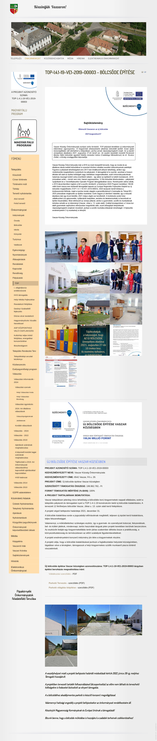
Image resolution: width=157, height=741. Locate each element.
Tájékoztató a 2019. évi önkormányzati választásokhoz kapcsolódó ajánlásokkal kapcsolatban (25, 467)
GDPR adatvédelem (22, 492)
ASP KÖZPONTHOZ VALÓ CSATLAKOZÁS (24, 329)
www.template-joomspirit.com (155, 731)
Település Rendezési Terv (24, 351)
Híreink (81, 58)
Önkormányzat (33, 58)
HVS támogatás (21, 295)
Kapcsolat (17, 269)
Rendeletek (18, 264)
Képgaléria (17, 541)
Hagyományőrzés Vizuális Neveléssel (25, 322)
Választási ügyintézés (24, 404)
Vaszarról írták (19, 546)
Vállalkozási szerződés (60, 574)
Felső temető (19, 203)
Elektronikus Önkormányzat (103, 58)
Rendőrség (18, 273)
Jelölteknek (21, 421)
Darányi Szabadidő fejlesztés (22, 310)
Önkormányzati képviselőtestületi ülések (24, 528)
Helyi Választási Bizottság (23, 398)
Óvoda (17, 221)
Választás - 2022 (21, 435)
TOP (17, 283)
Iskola (16, 230)
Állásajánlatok (19, 259)
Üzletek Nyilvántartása (23, 504)
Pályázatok (18, 278)
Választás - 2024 (21, 431)
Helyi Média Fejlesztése (24, 299)
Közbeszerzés (19, 365)
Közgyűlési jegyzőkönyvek (25, 522)
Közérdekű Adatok (54, 58)
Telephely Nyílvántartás (23, 508)
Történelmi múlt (20, 184)
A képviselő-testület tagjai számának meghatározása (25, 455)
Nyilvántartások (20, 518)
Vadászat (18, 245)
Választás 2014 (20, 483)
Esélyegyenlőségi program (25, 369)
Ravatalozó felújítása (23, 304)
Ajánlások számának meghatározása (23, 446)
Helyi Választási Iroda (25, 392)
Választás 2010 (20, 487)
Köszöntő (17, 175)
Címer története (20, 179)
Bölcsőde (18, 225)
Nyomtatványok (20, 255)
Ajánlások (17, 513)
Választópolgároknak (25, 416)
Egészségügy (19, 250)
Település (15, 58)
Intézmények (18, 215)
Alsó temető (19, 199)
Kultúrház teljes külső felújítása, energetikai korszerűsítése (23, 338)
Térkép (16, 189)
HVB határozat (21, 477)
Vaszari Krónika (20, 551)
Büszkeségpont (20, 346)
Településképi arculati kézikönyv (23, 357)
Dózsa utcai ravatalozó (24, 316)
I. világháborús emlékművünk (20, 289)
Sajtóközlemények (21, 555)
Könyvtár (18, 234)
